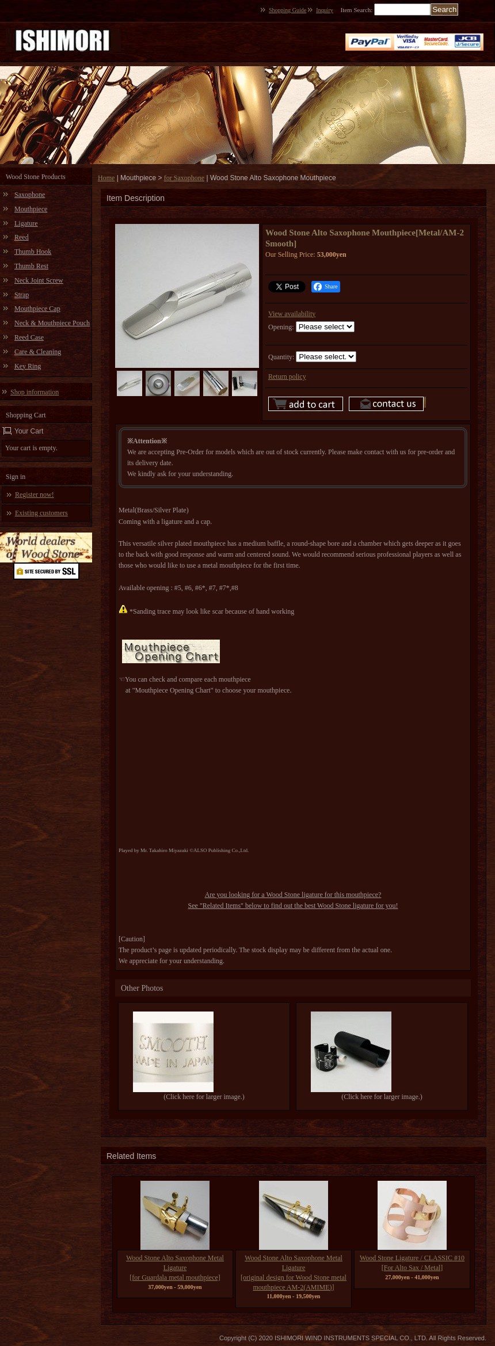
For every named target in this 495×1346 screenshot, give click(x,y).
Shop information (34, 392)
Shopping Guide (287, 10)
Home (106, 178)
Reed (21, 237)
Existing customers (41, 513)
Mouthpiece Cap (37, 309)
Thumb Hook (32, 252)
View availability (291, 314)
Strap (21, 295)
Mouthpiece (30, 209)
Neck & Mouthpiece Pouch (52, 323)
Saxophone (29, 195)
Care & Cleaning (37, 352)
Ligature (26, 223)
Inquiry (324, 10)
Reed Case (29, 337)
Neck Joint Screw (38, 280)
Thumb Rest (31, 266)
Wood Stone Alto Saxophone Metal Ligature (175, 1268)
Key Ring (27, 366)
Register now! (34, 495)
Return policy (287, 376)
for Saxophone (184, 178)
